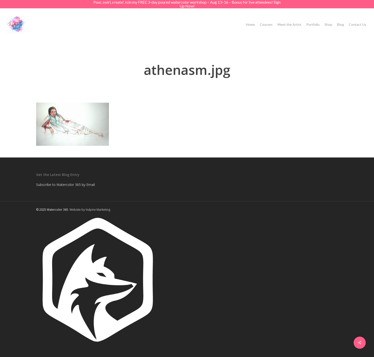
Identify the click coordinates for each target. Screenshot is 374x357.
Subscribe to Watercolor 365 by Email (65, 184)
